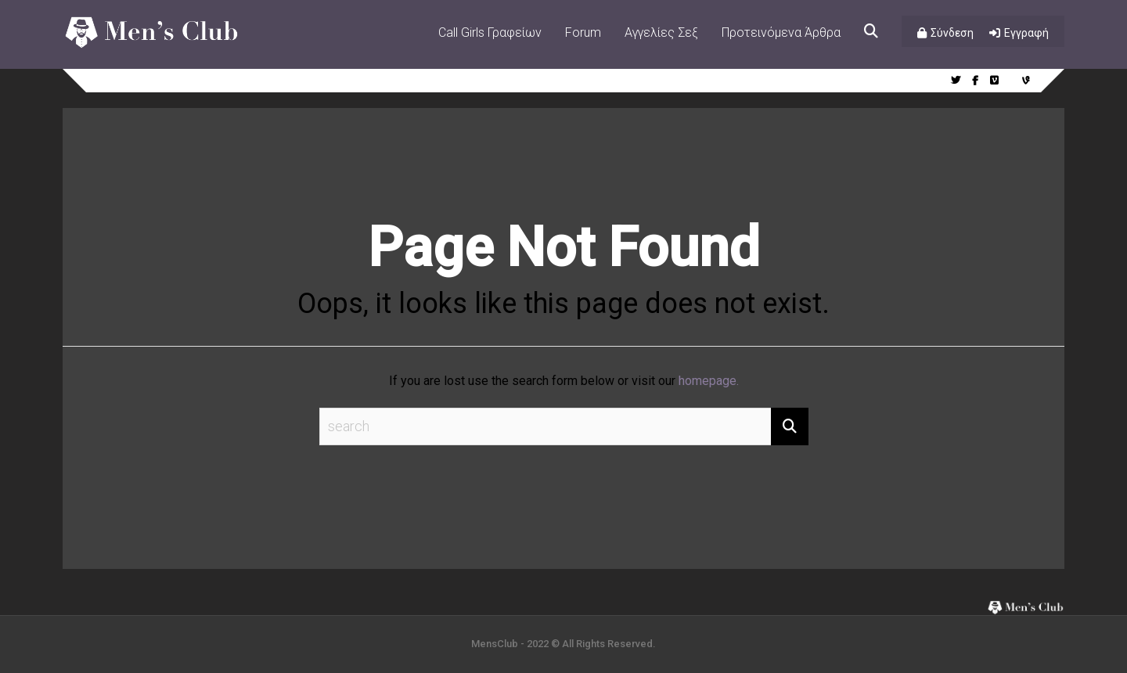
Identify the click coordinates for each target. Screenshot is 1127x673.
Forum (583, 32)
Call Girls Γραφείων (490, 32)
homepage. (709, 380)
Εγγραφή (1026, 33)
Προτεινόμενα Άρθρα (781, 32)
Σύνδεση (952, 33)
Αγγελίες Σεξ (661, 32)
